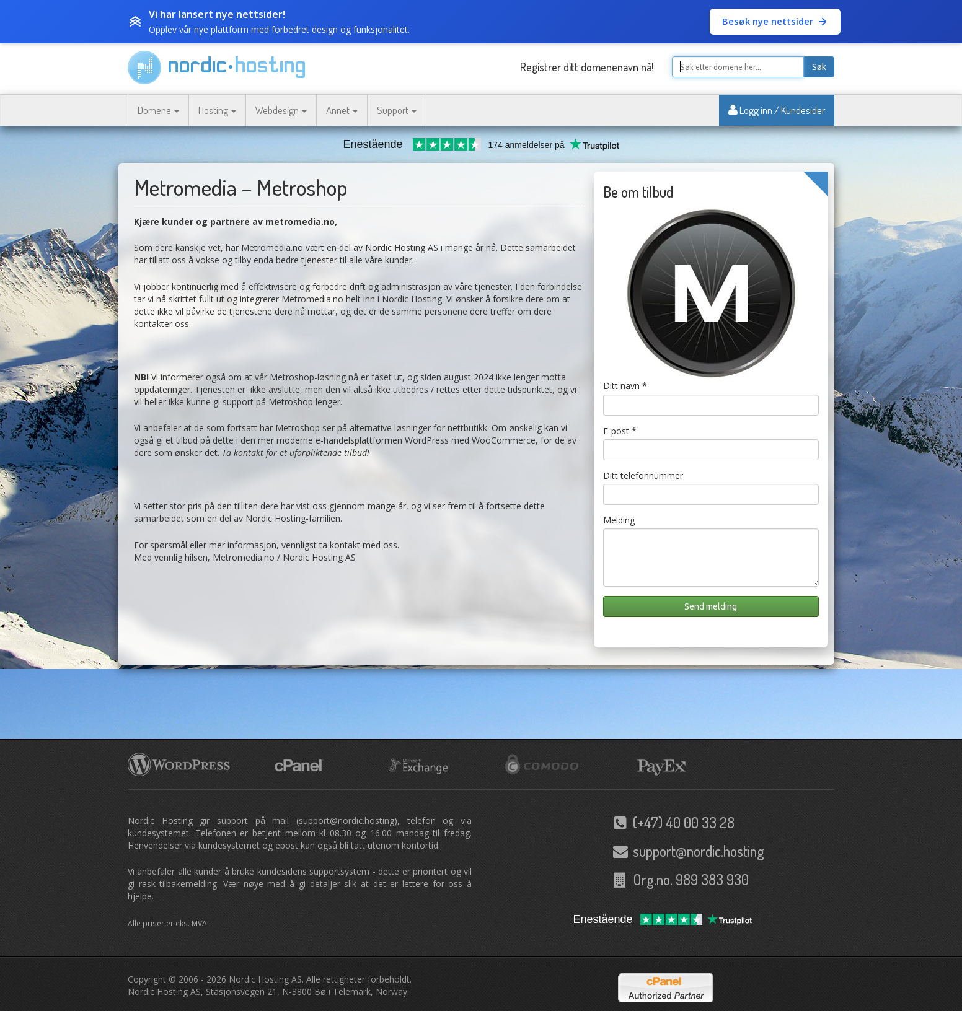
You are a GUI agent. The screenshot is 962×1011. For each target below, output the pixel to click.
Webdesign (281, 109)
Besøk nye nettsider (775, 21)
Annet (342, 109)
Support (397, 109)
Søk (819, 67)
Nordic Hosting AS (265, 979)
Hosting (217, 109)
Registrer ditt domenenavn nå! (586, 67)
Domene (158, 109)
